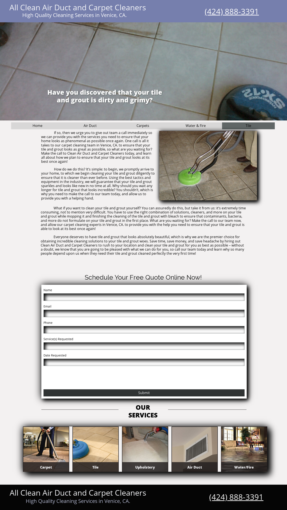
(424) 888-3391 (232, 11)
